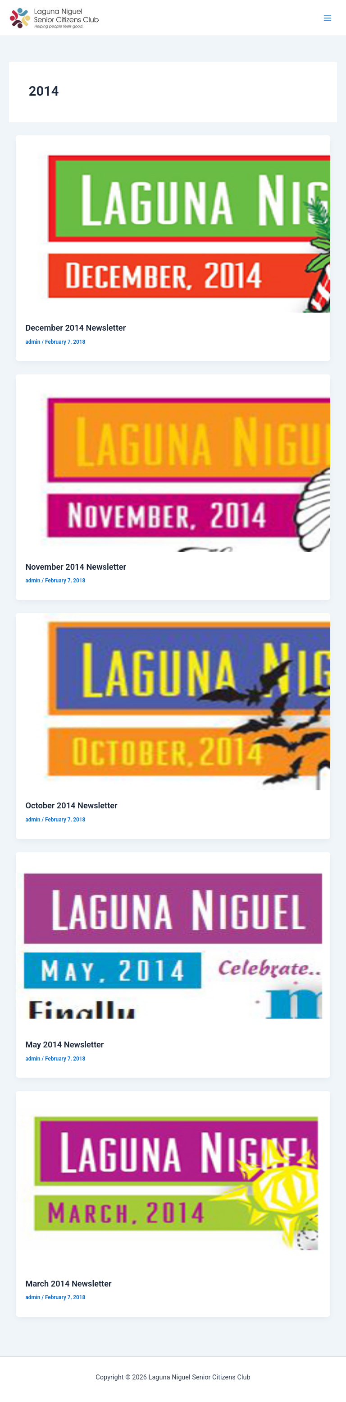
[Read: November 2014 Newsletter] (173, 462)
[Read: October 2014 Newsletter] (173, 701)
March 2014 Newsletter (68, 1283)
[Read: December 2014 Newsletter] (173, 223)
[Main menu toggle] (327, 18)
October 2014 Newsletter (71, 805)
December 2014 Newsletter (75, 327)
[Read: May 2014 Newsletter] (173, 940)
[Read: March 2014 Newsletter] (173, 1179)
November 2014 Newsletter (75, 567)
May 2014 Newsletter (64, 1044)
